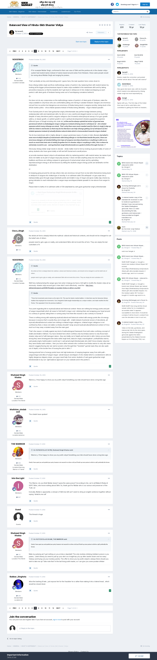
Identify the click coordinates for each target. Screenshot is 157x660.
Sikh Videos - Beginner (17, 11)
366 (18, 455)
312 (18, 388)
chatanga (126, 44)
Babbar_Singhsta (18, 568)
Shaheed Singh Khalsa (18, 368)
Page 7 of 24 (72, 51)
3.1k (18, 422)
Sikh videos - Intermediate (37, 11)
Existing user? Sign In (129, 4)
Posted (37, 59)
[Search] (126, 11)
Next (58, 51)
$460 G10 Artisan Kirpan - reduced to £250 (134, 278)
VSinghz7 (127, 167)
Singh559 (143, 44)
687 (18, 489)
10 (45, 51)
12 (53, 51)
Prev (14, 51)
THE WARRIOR (18, 436)
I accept (139, 656)
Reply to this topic (101, 42)
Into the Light (18, 470)
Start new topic (81, 42)
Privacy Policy (73, 643)
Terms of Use (11, 657)
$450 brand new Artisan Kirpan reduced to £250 (132, 246)
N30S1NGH (18, 59)
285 (18, 587)
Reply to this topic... (27, 620)
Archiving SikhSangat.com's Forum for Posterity (135, 300)
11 (49, 51)
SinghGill (127, 190)
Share (90, 32)
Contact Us (85, 643)
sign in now (57, 611)
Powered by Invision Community (78, 648)
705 (18, 242)
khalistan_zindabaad (18, 402)
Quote (36, 214)
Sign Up (145, 4)
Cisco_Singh (18, 222)
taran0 (20, 31)
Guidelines (53, 11)
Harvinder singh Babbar (132, 229)
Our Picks (77, 11)
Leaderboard (65, 11)
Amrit (123, 227)
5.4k (18, 78)
